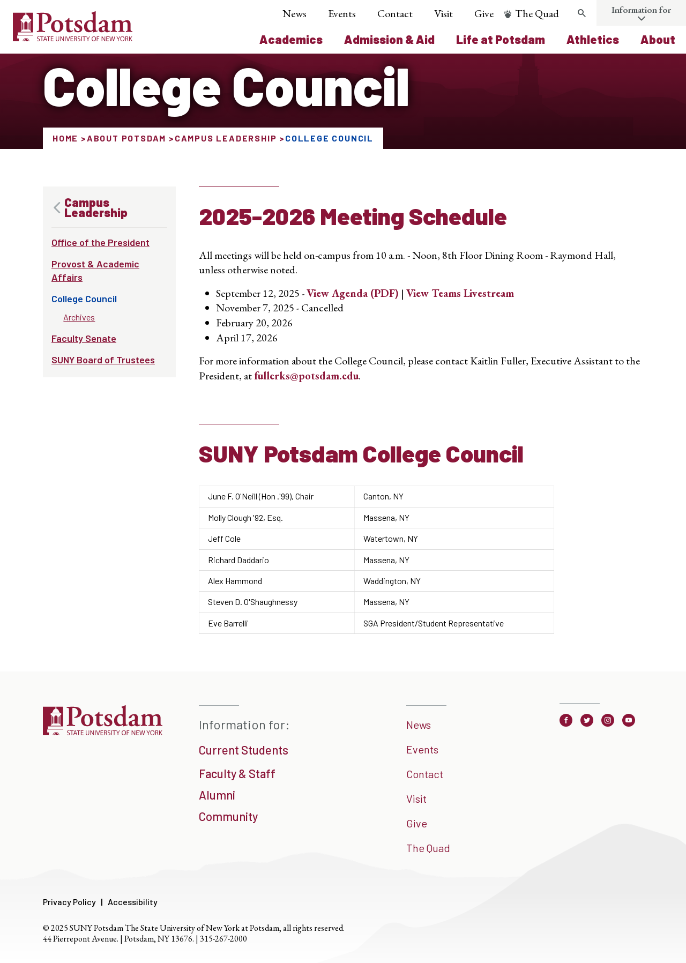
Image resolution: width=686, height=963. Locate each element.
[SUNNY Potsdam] (102, 731)
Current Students (243, 750)
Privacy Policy (69, 902)
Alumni (217, 795)
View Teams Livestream (460, 293)
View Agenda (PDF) (353, 293)
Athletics (592, 39)
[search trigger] (581, 13)
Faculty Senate (83, 338)
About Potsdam (126, 138)
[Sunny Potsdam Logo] (72, 37)
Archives (79, 317)
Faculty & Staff (237, 773)
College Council (84, 298)
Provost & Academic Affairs (95, 270)
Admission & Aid (389, 39)
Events (342, 13)
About (657, 39)
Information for (641, 10)
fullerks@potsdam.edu (306, 376)
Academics (291, 39)
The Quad (537, 13)
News (294, 13)
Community (228, 816)
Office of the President (100, 242)
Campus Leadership (226, 138)
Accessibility (133, 902)
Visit (443, 13)
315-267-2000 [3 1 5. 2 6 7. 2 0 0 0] (223, 938)
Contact (395, 13)
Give (484, 13)
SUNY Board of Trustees (103, 359)
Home (65, 138)
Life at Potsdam (500, 39)
